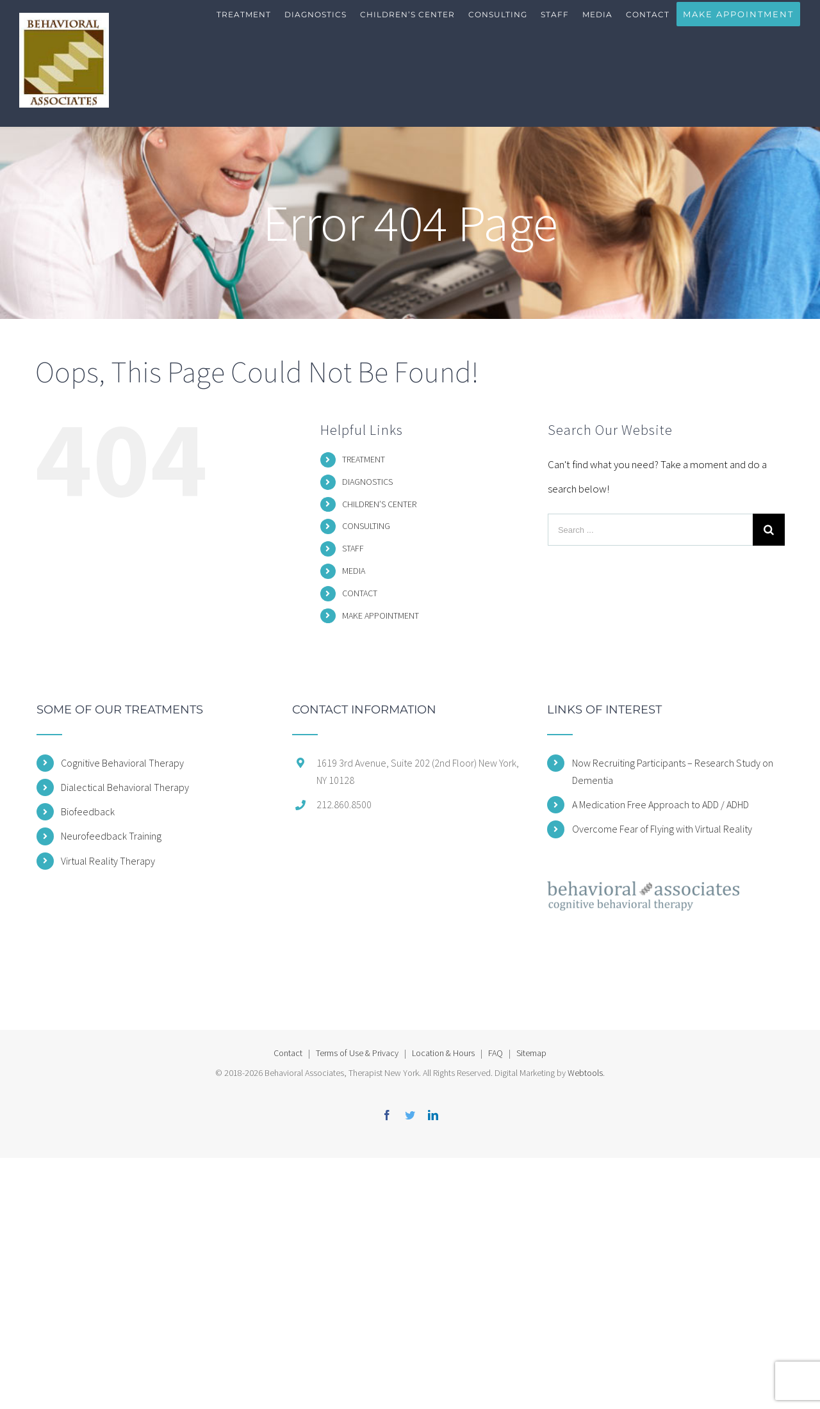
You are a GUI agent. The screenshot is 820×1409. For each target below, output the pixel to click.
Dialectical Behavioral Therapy (125, 787)
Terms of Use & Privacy (357, 1053)
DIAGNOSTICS (367, 481)
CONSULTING (366, 526)
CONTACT (359, 593)
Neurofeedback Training (111, 835)
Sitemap (531, 1053)
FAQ (495, 1053)
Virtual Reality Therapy (108, 860)
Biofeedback (88, 811)
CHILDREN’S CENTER (379, 504)
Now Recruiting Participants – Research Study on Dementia (672, 771)
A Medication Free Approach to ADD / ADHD (660, 804)
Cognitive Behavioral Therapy (122, 762)
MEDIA (353, 570)
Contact (288, 1053)
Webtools (585, 1073)
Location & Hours (443, 1053)
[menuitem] (244, 25)
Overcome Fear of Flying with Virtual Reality (662, 828)
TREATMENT (363, 459)
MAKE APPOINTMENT (380, 615)
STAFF (353, 548)
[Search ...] (650, 530)
